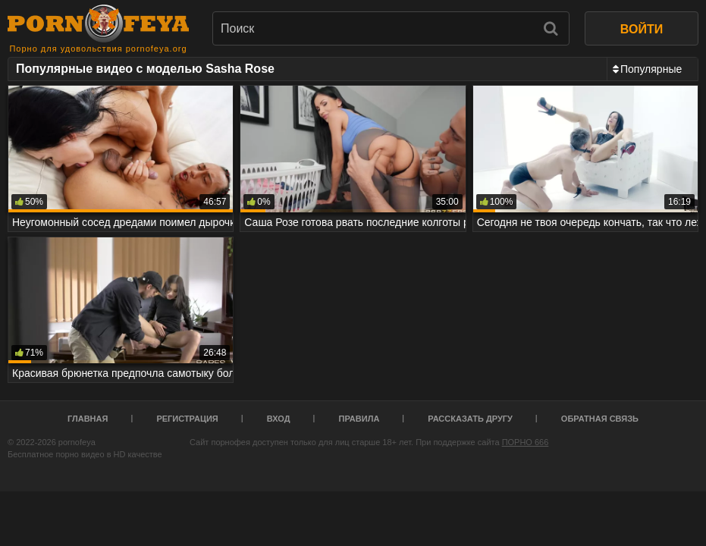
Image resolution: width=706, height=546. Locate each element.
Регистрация (187, 418)
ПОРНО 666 (525, 442)
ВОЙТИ (641, 29)
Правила (359, 418)
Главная (87, 418)
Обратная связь (600, 418)
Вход (278, 418)
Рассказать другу (470, 418)
